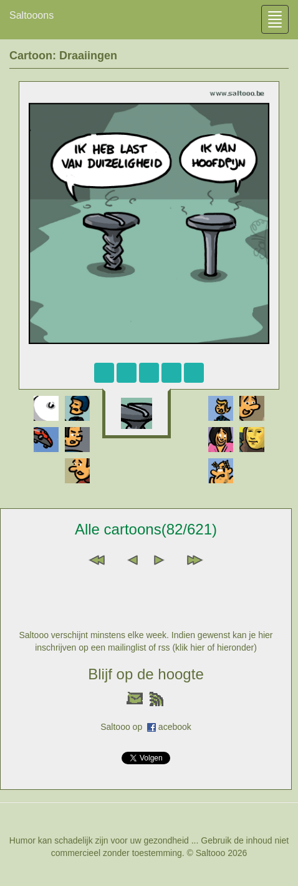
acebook (174, 727)
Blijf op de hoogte (145, 674)
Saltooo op (123, 727)
